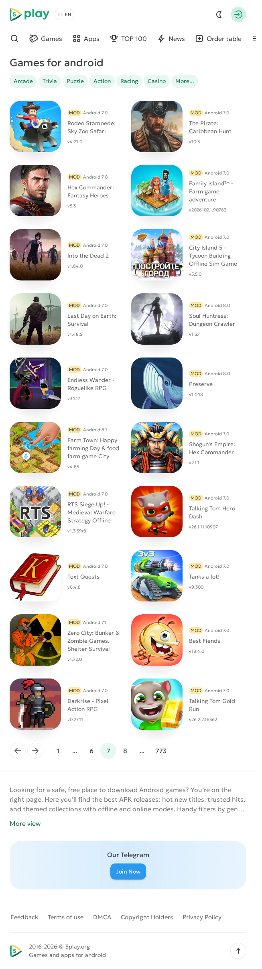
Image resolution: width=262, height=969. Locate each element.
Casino (157, 81)
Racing (129, 81)
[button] (238, 951)
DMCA (102, 917)
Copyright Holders (147, 917)
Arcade (23, 81)
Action (102, 81)
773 (161, 751)
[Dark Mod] (219, 14)
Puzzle (75, 81)
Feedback (24, 917)
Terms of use (65, 917)
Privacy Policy (202, 917)
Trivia (50, 81)
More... (184, 81)
